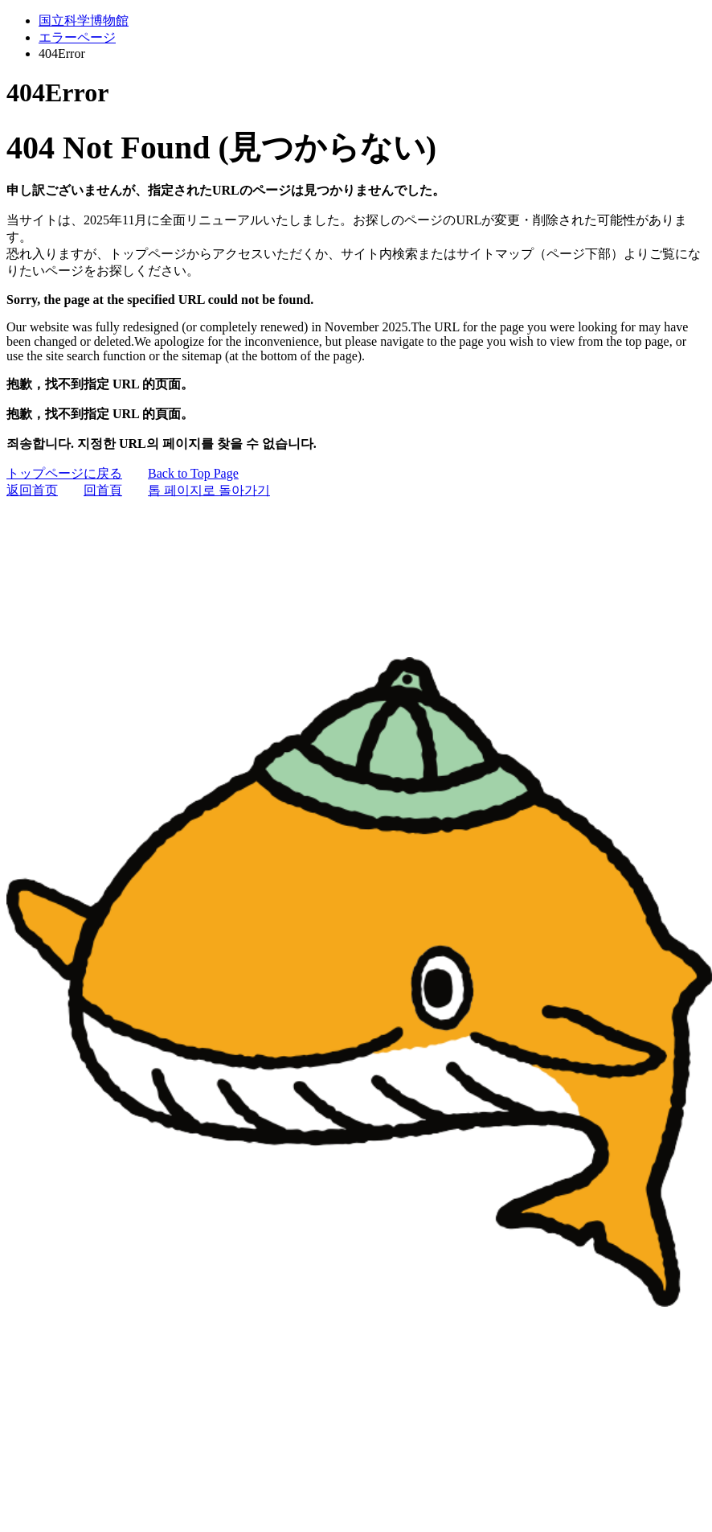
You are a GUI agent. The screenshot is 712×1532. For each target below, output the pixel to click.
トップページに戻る (64, 473)
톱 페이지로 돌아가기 (209, 490)
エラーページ (77, 37)
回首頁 (103, 490)
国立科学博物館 (84, 20)
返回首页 (32, 490)
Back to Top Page (193, 473)
